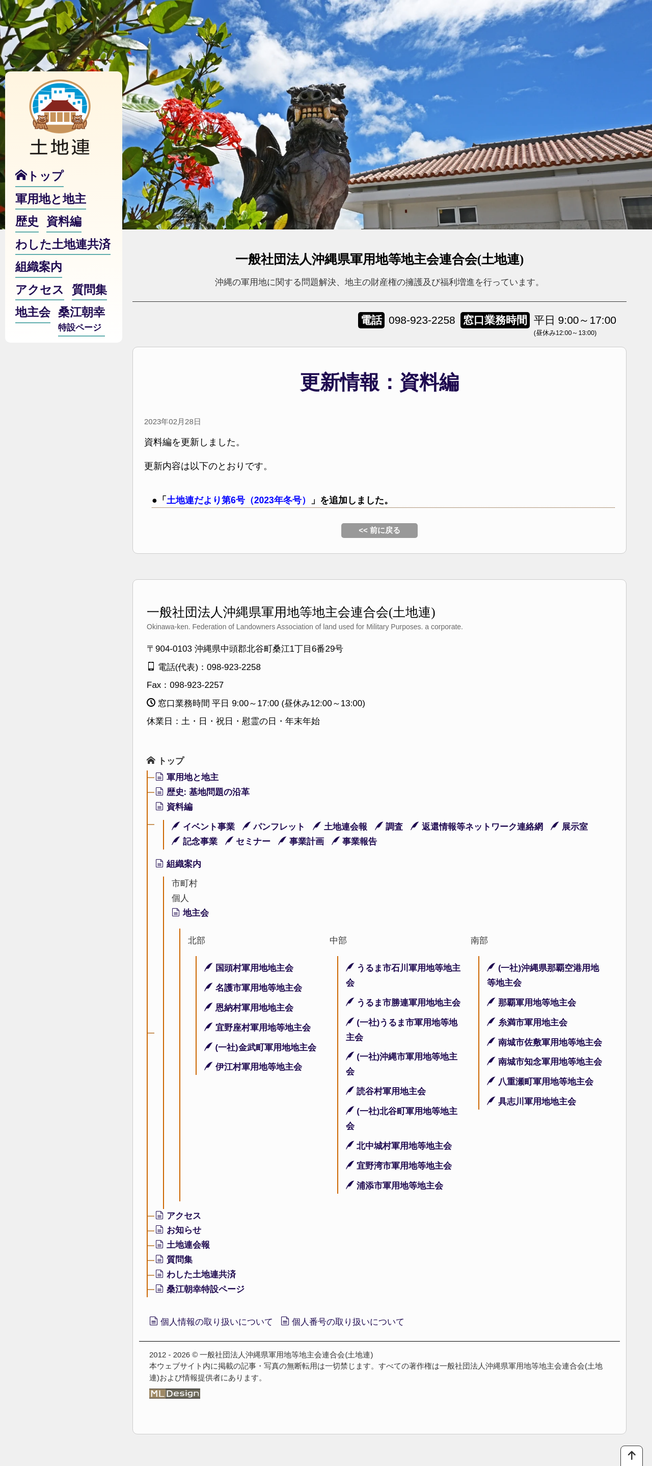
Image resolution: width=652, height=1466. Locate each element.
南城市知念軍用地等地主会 (544, 1062)
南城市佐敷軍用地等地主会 (544, 1042)
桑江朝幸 (81, 327)
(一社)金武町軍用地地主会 (260, 1047)
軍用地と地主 (187, 778)
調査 (389, 827)
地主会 (190, 913)
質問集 (174, 1260)
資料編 (174, 807)
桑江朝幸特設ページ (199, 1290)
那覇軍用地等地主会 (531, 1003)
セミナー (248, 841)
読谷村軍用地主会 (386, 1092)
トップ (165, 761)
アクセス (178, 1216)
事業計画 (301, 841)
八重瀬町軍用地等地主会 (540, 1082)
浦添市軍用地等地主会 (395, 1186)
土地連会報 (340, 827)
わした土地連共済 (195, 1275)
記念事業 (195, 841)
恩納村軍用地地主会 (248, 1008)
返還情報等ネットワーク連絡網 (477, 827)
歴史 (27, 228)
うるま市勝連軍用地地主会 (403, 1003)
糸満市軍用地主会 (527, 1022)
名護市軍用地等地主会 (253, 988)
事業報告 (354, 841)
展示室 (569, 827)
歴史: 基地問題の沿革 (202, 793)
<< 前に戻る (379, 530)
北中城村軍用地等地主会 (399, 1146)
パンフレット (274, 827)
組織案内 (178, 864)
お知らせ (178, 1231)
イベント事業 (203, 827)
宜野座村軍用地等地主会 (257, 1028)
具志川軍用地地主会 (531, 1102)
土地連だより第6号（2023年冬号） (239, 500)
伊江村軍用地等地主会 (253, 1067)
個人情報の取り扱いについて (214, 1322)
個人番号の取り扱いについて (353, 1322)
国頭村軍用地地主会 (248, 968)
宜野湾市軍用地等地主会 (399, 1166)
